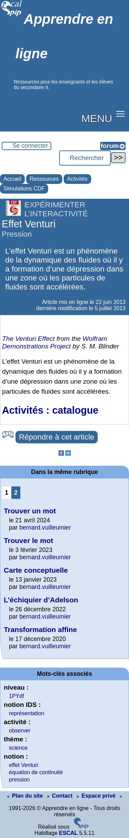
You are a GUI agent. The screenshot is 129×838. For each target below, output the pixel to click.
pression (19, 779)
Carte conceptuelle (36, 570)
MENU (97, 118)
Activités (77, 179)
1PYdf (16, 696)
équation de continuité (36, 772)
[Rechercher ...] (85, 158)
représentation (26, 713)
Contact (60, 796)
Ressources (44, 179)
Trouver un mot (30, 511)
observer (19, 730)
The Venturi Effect (28, 338)
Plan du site (25, 796)
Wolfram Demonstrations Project (54, 342)
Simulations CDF (24, 188)
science (18, 748)
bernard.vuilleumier (45, 527)
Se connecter (30, 145)
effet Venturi (23, 765)
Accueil (12, 179)
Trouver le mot (28, 540)
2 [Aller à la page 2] (16, 492)
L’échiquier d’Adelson (41, 600)
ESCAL (68, 833)
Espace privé (97, 796)
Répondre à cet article (56, 437)
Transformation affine (40, 629)
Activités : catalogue (50, 410)
